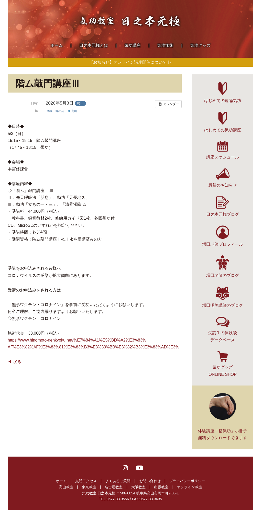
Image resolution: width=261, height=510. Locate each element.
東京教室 (89, 487)
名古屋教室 (114, 487)
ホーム (61, 481)
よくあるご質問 (117, 481)
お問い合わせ (150, 481)
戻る (17, 361)
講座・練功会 (55, 110)
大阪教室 (138, 487)
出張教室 (161, 487)
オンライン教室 (189, 487)
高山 (72, 110)
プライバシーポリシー (187, 481)
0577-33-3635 (151, 499)
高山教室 (66, 487)
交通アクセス (86, 481)
